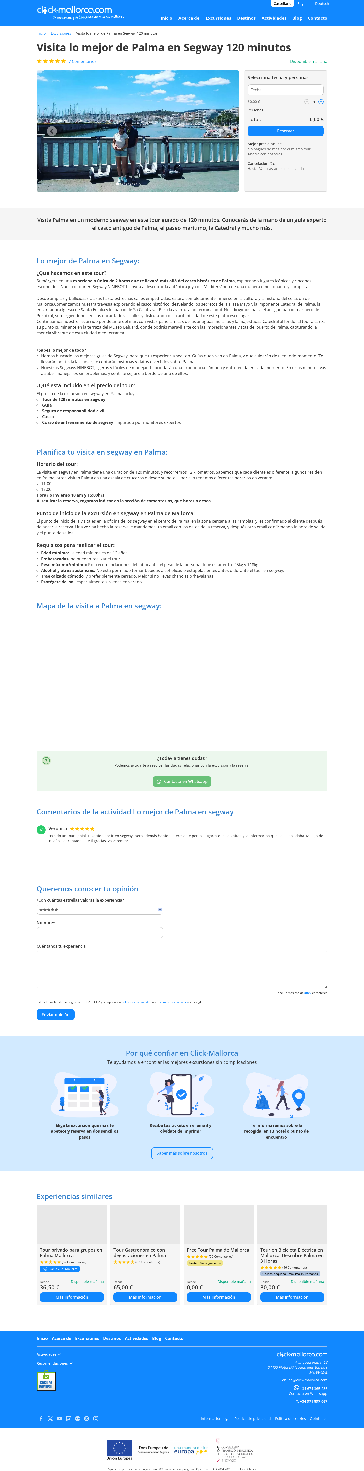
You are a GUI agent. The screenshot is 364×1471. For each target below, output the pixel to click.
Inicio (41, 33)
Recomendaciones (55, 1363)
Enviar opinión (56, 1014)
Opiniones (318, 1418)
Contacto (174, 1338)
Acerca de (61, 1338)
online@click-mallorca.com (304, 1380)
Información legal (216, 1418)
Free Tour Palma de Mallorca (218, 1250)
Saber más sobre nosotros (182, 1153)
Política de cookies (290, 1418)
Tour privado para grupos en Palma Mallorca (71, 1253)
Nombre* (46, 922)
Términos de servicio (173, 1002)
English (303, 3)
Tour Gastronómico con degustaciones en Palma (139, 1253)
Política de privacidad (136, 1002)
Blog (156, 1338)
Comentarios (83, 61)
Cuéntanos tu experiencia (61, 946)
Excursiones (61, 33)
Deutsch (322, 3)
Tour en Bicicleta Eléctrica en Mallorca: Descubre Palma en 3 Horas (292, 1255)
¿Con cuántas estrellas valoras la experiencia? (80, 900)
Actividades (136, 1338)
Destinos (112, 1338)
